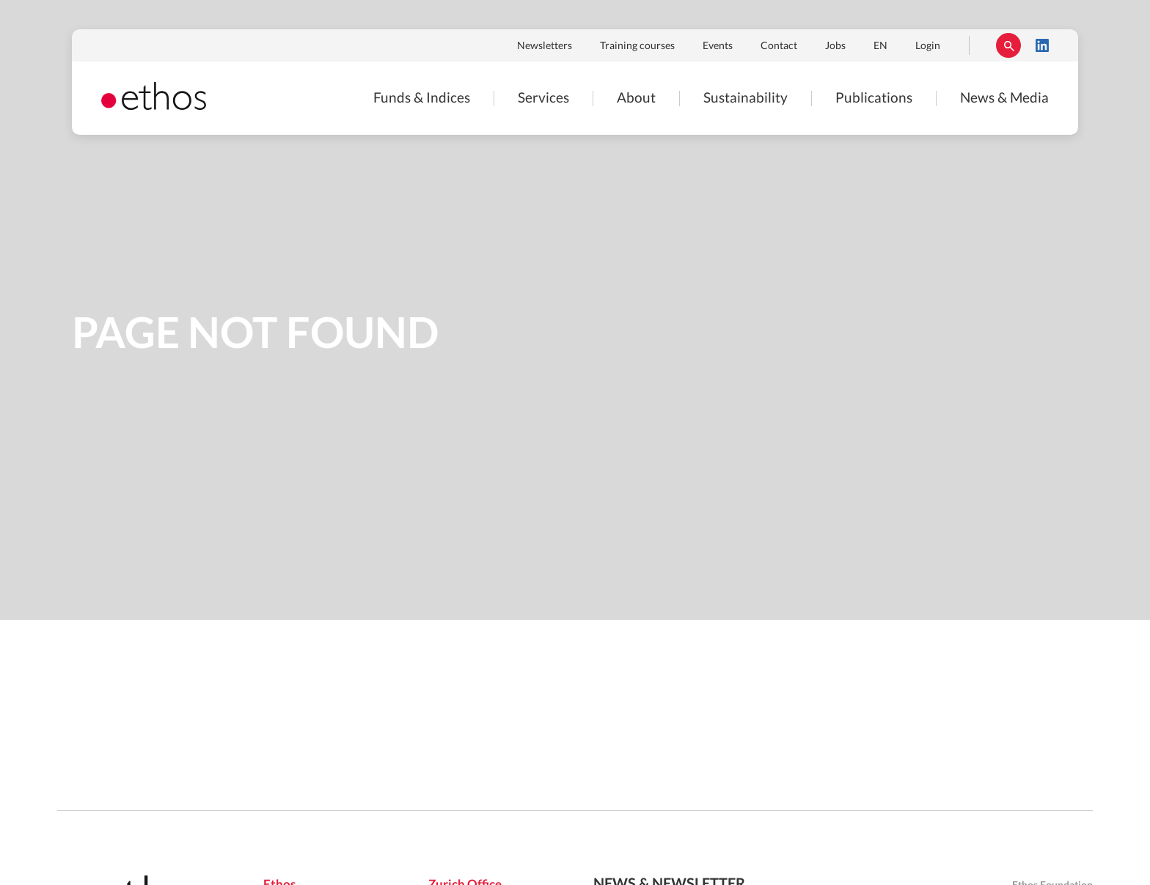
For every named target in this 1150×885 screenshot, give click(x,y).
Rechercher (1008, 45)
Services (543, 98)
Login (927, 46)
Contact (779, 46)
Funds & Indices (421, 98)
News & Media (1004, 98)
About (636, 98)
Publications (873, 98)
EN (880, 46)
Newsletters (544, 46)
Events (718, 46)
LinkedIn (1042, 45)
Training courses (637, 46)
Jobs (835, 46)
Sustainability (745, 98)
